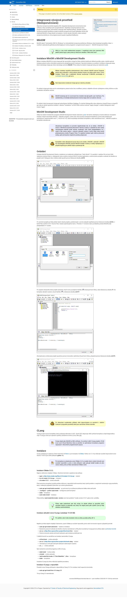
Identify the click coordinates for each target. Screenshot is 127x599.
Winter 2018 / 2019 (14, 108)
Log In (115, 2)
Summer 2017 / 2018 (15, 110)
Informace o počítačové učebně (20, 32)
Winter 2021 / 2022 (14, 94)
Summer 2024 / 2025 (15, 77)
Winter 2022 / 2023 (14, 89)
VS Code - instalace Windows (20, 53)
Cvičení (12, 17)
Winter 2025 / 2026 (14, 75)
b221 (14, 5)
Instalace (97, 30)
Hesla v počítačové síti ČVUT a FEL (21, 35)
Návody (12, 21)
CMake (82, 454)
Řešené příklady (14, 19)
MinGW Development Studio (101, 26)
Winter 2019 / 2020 (14, 103)
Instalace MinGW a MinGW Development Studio (106, 24)
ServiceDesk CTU (98, 588)
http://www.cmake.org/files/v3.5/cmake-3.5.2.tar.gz (59, 476)
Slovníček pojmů (14, 58)
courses (21, 5)
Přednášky (13, 65)
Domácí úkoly (14, 14)
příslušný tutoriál (111, 529)
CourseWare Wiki (17, 2)
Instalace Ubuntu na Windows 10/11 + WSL (23, 43)
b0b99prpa (29, 5)
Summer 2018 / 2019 (15, 105)
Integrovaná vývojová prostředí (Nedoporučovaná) (20, 29)
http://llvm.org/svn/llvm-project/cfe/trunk (57, 541)
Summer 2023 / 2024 (15, 82)
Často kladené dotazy (15, 60)
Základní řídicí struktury (18, 26)
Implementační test (15, 62)
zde (107, 65)
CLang (95, 29)
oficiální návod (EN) (62, 76)
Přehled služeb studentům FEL (20, 37)
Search (108, 2)
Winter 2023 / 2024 (14, 84)
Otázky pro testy (14, 67)
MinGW (95, 23)
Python (67, 454)
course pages (78, 14)
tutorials (37, 5)
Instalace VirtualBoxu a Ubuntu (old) (21, 46)
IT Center (53, 588)
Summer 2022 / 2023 (15, 87)
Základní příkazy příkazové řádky (20, 24)
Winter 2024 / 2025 (14, 80)
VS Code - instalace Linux (19, 48)
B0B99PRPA (13, 12)
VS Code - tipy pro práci (18, 50)
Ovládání (97, 27)
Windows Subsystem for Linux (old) (21, 55)
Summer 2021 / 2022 (15, 91)
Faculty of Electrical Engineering (66, 588)
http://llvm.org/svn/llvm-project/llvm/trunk (57, 531)
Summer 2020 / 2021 (15, 96)
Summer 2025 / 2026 (15, 73)
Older (11, 112)
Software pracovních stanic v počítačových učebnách (23, 40)
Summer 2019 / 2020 (15, 101)
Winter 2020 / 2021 (14, 98)
